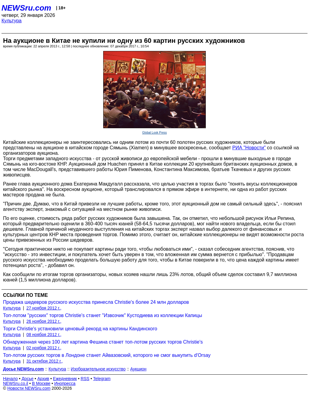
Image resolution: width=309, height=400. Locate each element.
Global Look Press (154, 132)
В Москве (41, 383)
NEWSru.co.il (15, 383)
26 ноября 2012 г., (43, 321)
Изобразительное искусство (98, 369)
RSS (85, 378)
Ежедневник (65, 378)
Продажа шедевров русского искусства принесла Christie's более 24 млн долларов (96, 302)
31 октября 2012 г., (44, 361)
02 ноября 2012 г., (43, 347)
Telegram (102, 378)
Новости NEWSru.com (28, 388)
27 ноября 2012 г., (43, 308)
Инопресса (65, 383)
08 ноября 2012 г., (43, 334)
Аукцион (138, 369)
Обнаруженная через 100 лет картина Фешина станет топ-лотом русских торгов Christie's (103, 341)
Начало (10, 378)
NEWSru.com (26, 7)
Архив (43, 378)
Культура (12, 20)
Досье (27, 378)
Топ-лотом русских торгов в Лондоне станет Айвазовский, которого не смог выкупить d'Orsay (107, 355)
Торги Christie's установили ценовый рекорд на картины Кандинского (80, 328)
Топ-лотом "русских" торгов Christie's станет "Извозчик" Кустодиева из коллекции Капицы (102, 315)
